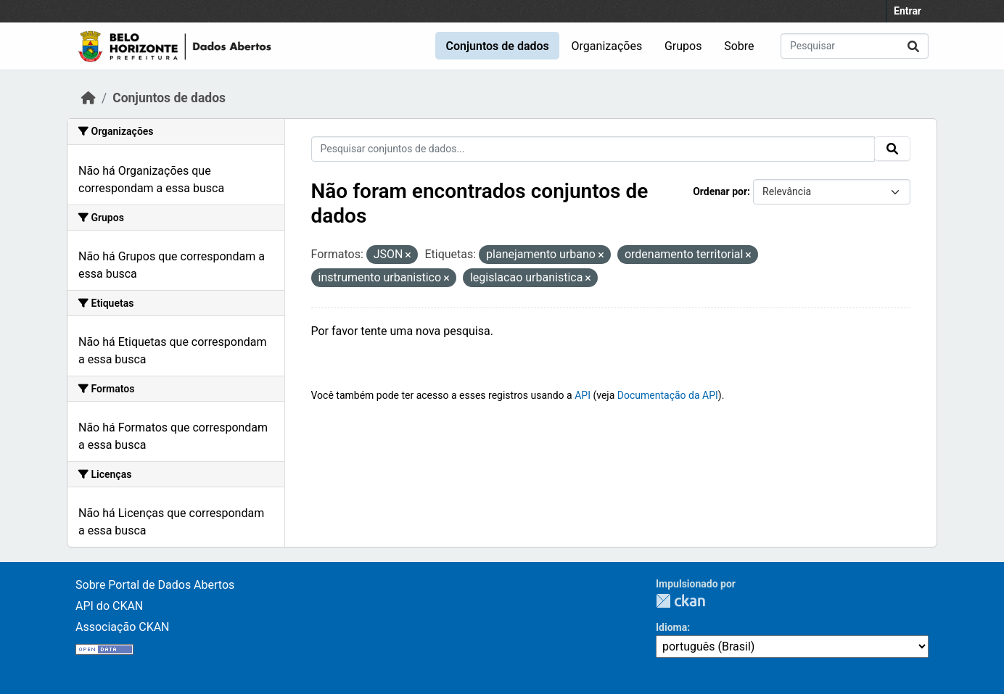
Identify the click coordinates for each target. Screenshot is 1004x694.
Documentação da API (667, 395)
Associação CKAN (122, 627)
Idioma (671, 627)
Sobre (739, 46)
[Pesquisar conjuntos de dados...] (855, 46)
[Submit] (913, 46)
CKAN (680, 600)
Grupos (683, 46)
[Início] (88, 98)
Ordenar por (720, 191)
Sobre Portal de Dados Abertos (154, 585)
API (583, 395)
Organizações (607, 46)
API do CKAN (109, 606)
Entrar (907, 11)
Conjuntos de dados (496, 46)
